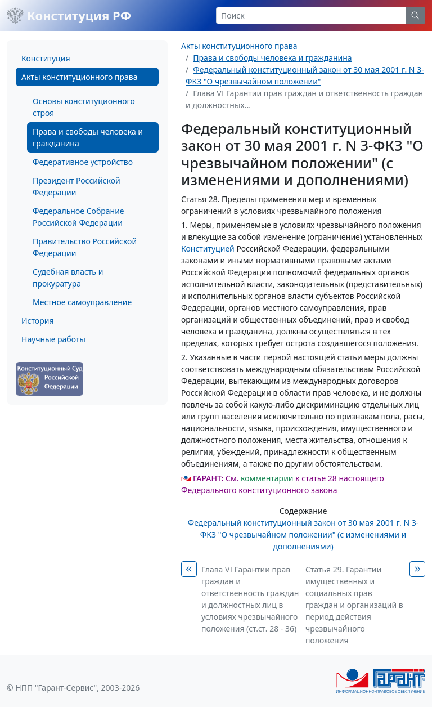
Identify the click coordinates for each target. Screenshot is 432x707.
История (37, 320)
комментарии (267, 478)
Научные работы (53, 339)
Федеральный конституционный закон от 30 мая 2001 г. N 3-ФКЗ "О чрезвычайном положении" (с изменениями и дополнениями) (303, 534)
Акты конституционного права (79, 76)
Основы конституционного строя (84, 107)
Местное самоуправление (82, 302)
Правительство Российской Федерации (85, 247)
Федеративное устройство (83, 161)
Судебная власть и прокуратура (68, 277)
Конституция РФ (69, 15)
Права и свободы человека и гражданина (88, 137)
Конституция (45, 58)
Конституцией (208, 248)
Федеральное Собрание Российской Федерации (78, 216)
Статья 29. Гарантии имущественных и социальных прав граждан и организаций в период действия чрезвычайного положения (354, 605)
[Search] (311, 15)
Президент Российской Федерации (76, 186)
